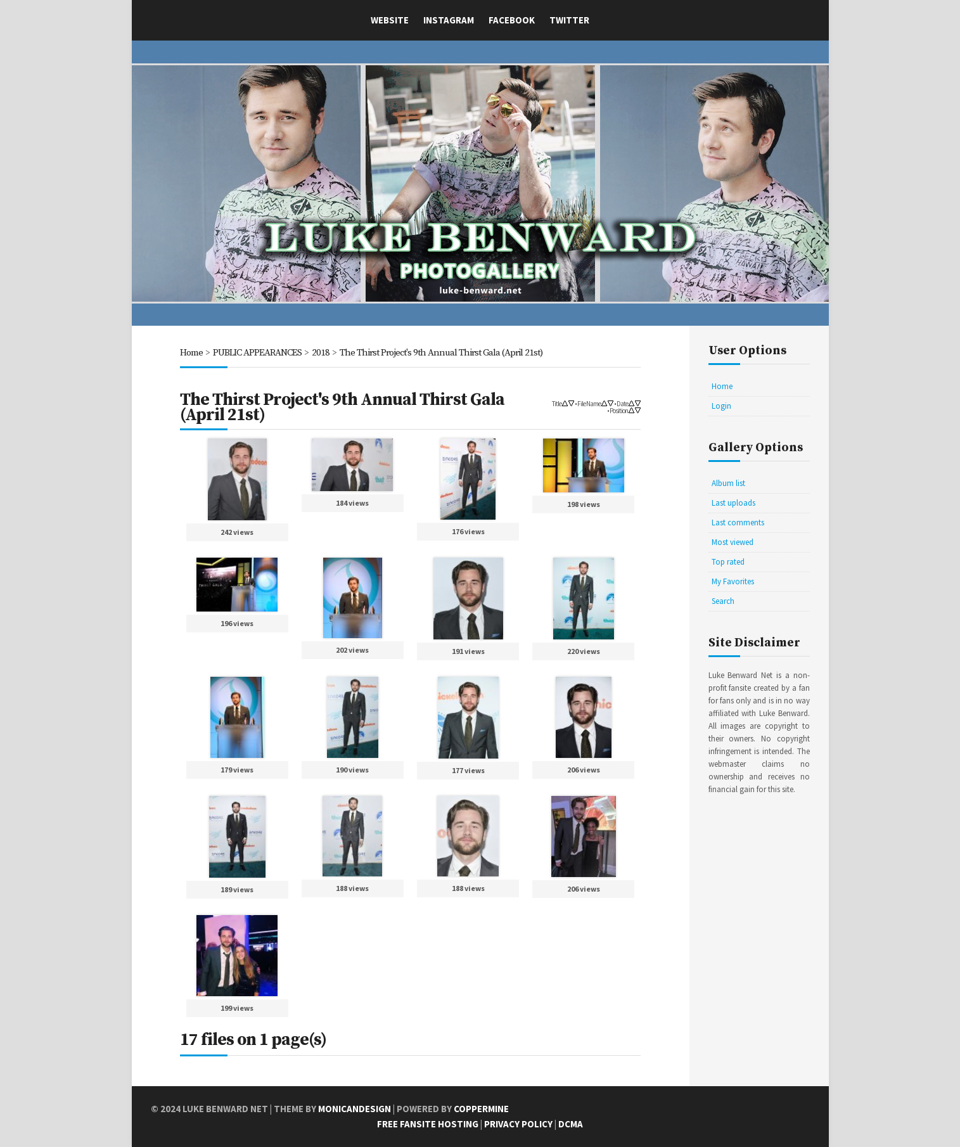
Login (721, 405)
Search (723, 601)
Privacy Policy (518, 1124)
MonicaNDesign (354, 1109)
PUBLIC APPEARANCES (257, 353)
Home (191, 353)
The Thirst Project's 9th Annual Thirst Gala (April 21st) (441, 353)
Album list (728, 483)
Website (390, 20)
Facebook (512, 20)
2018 (321, 353)
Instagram (448, 20)
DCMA (570, 1124)
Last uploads (733, 502)
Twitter (569, 20)
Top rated (728, 561)
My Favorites (733, 581)
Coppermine (481, 1109)
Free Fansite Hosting (427, 1124)
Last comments (738, 522)
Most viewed (732, 542)
